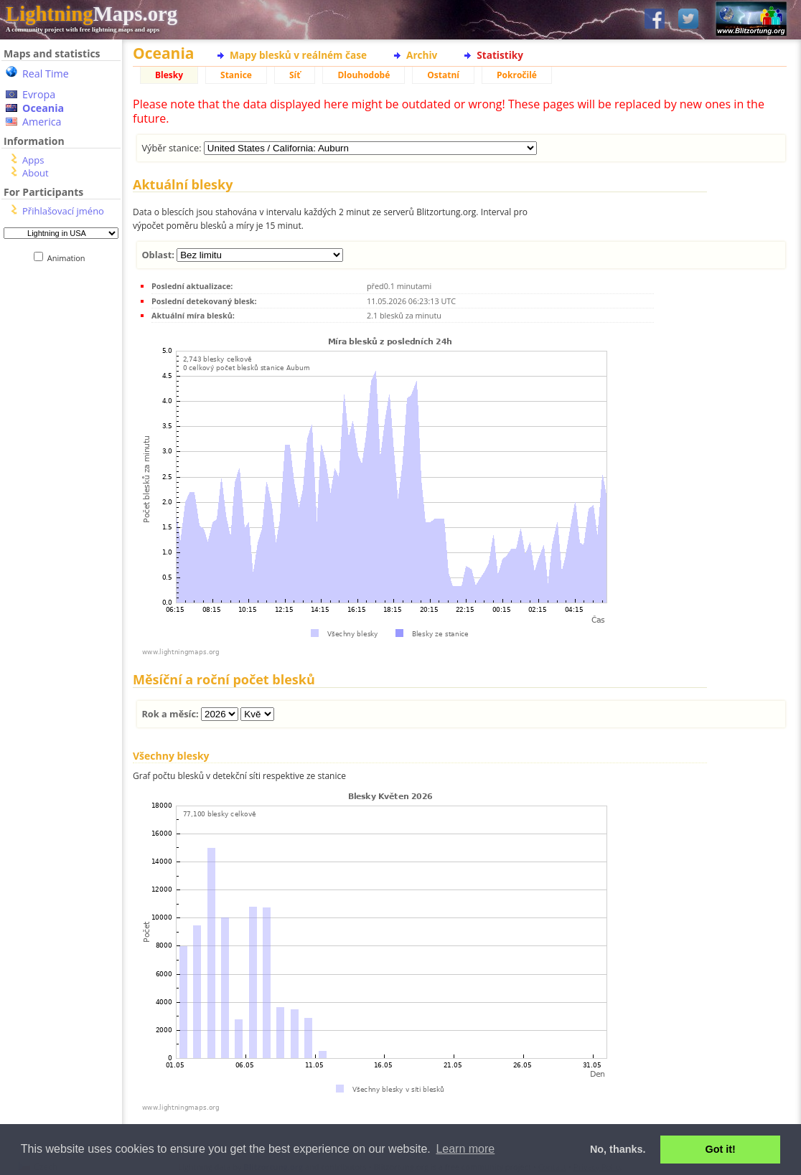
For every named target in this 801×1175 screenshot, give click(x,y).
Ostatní (443, 75)
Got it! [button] (721, 1149)
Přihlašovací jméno (63, 210)
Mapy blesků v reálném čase (298, 55)
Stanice (236, 75)
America (42, 121)
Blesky (169, 75)
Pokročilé (517, 75)
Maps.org (91, 13)
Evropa (38, 94)
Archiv (421, 55)
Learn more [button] (465, 1149)
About (35, 172)
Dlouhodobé (363, 75)
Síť (294, 75)
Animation (69, 258)
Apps (33, 160)
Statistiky (500, 55)
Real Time (45, 73)
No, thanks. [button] (618, 1149)
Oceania (43, 108)
